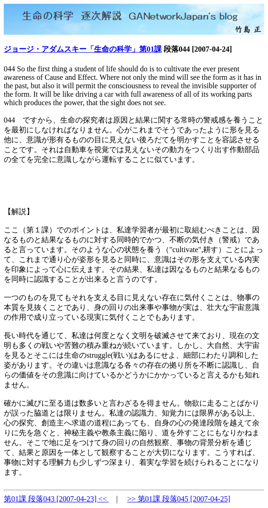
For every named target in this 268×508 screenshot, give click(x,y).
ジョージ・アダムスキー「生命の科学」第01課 (83, 49)
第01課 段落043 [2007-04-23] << (56, 499)
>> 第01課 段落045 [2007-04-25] (178, 499)
